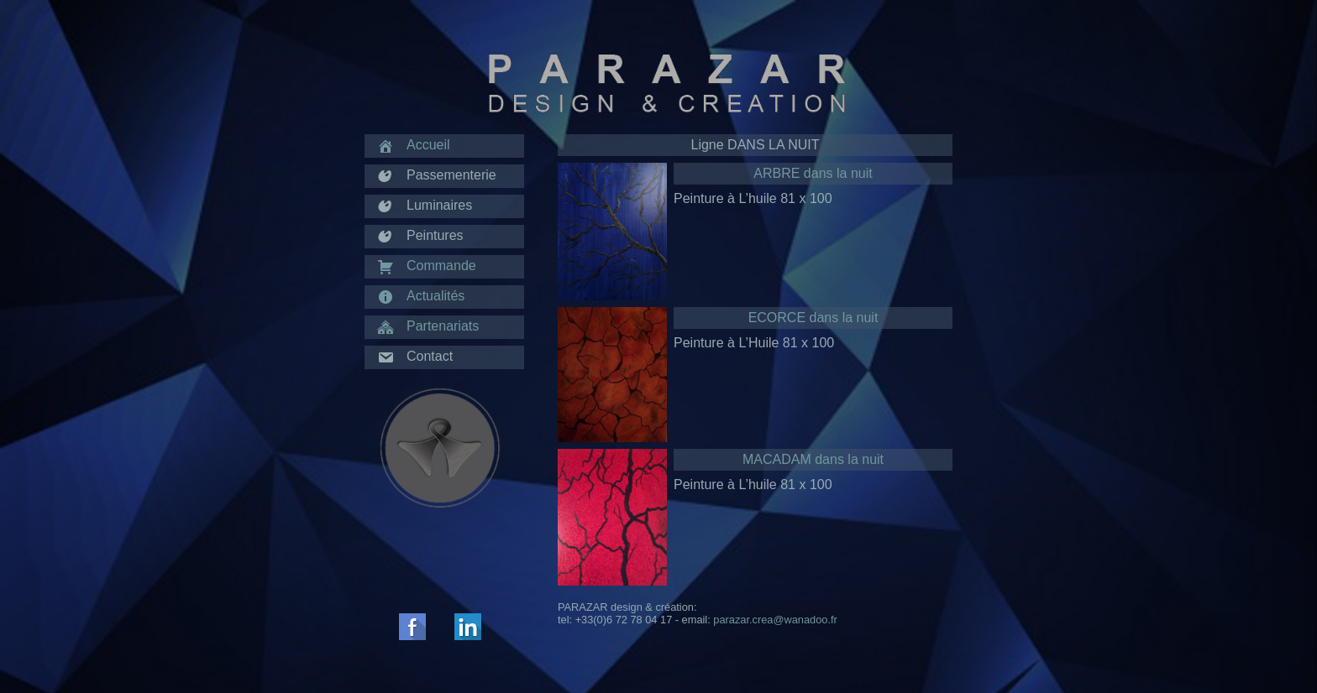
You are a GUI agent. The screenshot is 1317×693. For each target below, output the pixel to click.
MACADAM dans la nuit (813, 459)
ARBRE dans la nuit (812, 173)
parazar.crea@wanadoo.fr (775, 619)
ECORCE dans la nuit (813, 317)
